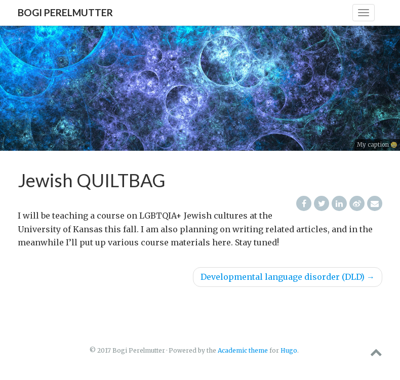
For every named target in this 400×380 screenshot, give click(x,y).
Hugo (289, 350)
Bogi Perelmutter (65, 12)
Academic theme (243, 350)
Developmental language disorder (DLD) (288, 277)
